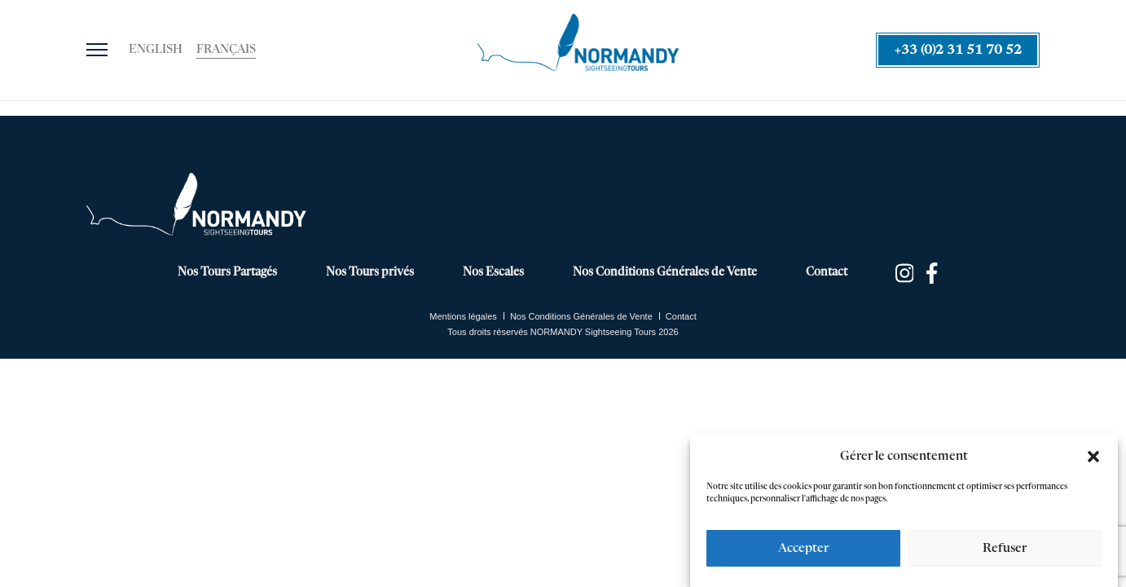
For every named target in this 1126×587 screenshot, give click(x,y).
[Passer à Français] (226, 50)
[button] (1093, 456)
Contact (826, 272)
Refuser (1005, 548)
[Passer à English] (155, 50)
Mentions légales (463, 316)
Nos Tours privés (370, 272)
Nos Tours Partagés (227, 272)
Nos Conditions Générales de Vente (665, 272)
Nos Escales (493, 272)
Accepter (803, 548)
